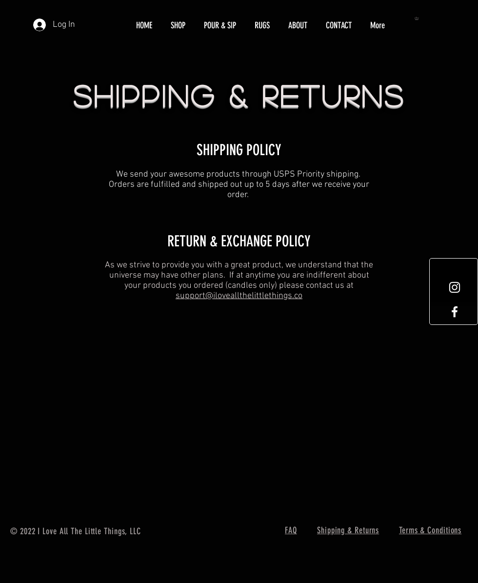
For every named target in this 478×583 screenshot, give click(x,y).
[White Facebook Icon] (454, 311)
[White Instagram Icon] (454, 287)
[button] (418, 18)
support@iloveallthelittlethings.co (239, 296)
